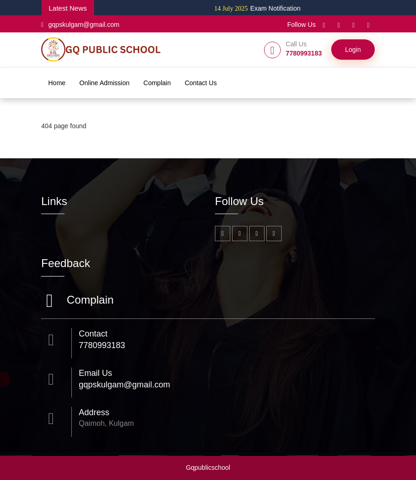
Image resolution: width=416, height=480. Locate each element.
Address (94, 412)
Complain (157, 83)
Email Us (95, 373)
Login (353, 49)
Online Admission (104, 83)
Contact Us (201, 83)
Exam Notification (261, 8)
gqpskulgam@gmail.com (80, 24)
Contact (93, 333)
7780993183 (102, 345)
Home (56, 83)
